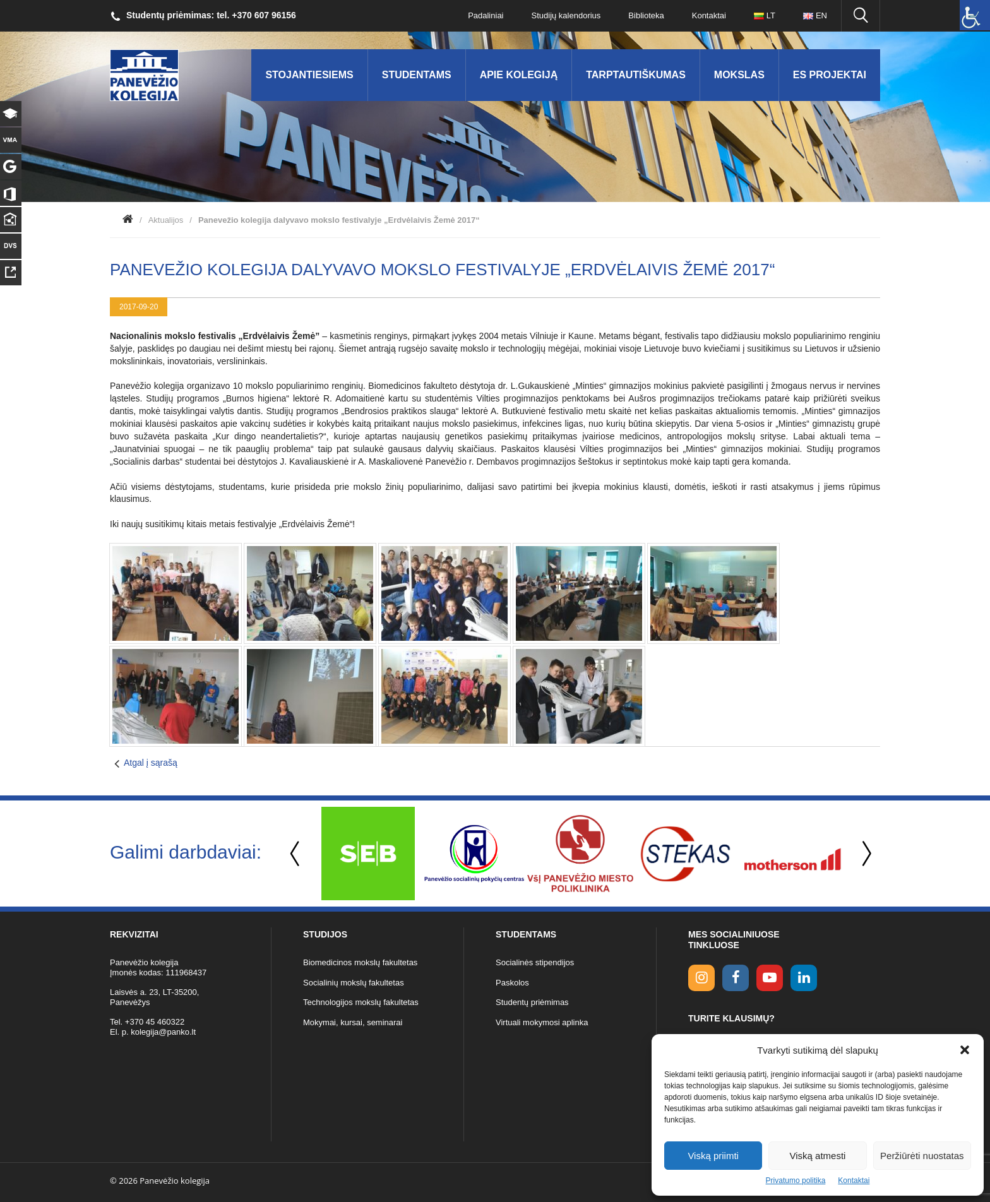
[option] (368, 853)
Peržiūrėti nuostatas (922, 1155)
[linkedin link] (803, 978)
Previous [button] (296, 853)
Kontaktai (853, 1180)
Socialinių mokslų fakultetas (353, 982)
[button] (964, 1050)
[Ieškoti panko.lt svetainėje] (860, 16)
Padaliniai (485, 15)
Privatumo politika (796, 1180)
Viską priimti (713, 1155)
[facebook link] (735, 978)
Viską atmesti (818, 1155)
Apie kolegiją (519, 74)
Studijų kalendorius (566, 15)
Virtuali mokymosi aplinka (542, 1022)
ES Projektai (829, 74)
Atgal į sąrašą (150, 763)
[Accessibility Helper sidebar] (975, 15)
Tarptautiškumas (636, 74)
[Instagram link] (701, 978)
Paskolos (512, 982)
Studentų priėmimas (532, 1002)
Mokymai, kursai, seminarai (353, 1022)
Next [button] (864, 853)
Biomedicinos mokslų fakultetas (360, 962)
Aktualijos (166, 220)
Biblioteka (646, 15)
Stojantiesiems (309, 74)
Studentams (416, 74)
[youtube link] (769, 978)
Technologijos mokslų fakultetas (361, 1002)
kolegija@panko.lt (163, 1032)
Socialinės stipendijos (535, 962)
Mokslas (739, 74)
